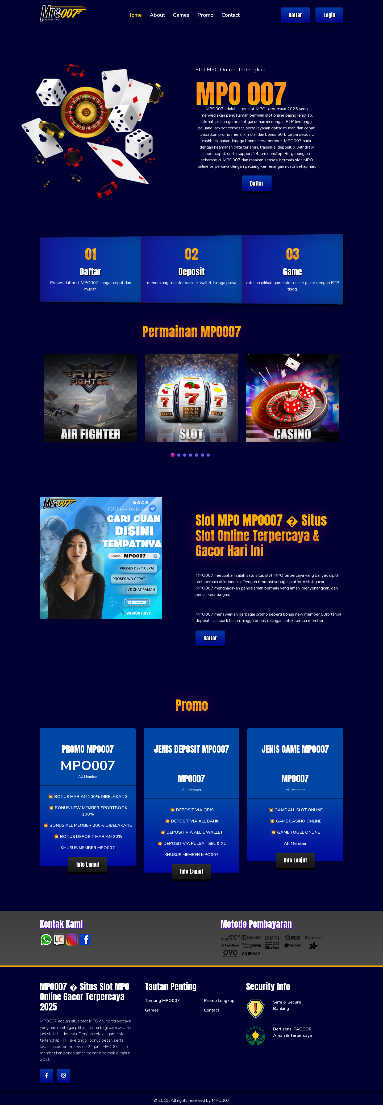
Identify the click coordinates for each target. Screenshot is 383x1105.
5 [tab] (196, 455)
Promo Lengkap (219, 997)
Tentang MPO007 (162, 997)
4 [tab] (190, 455)
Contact (231, 15)
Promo (205, 15)
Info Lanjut (87, 864)
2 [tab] (179, 455)
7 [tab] (208, 455)
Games (181, 15)
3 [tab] (184, 455)
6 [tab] (202, 455)
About (157, 15)
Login (329, 15)
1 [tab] (173, 455)
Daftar (295, 15)
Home (134, 15)
